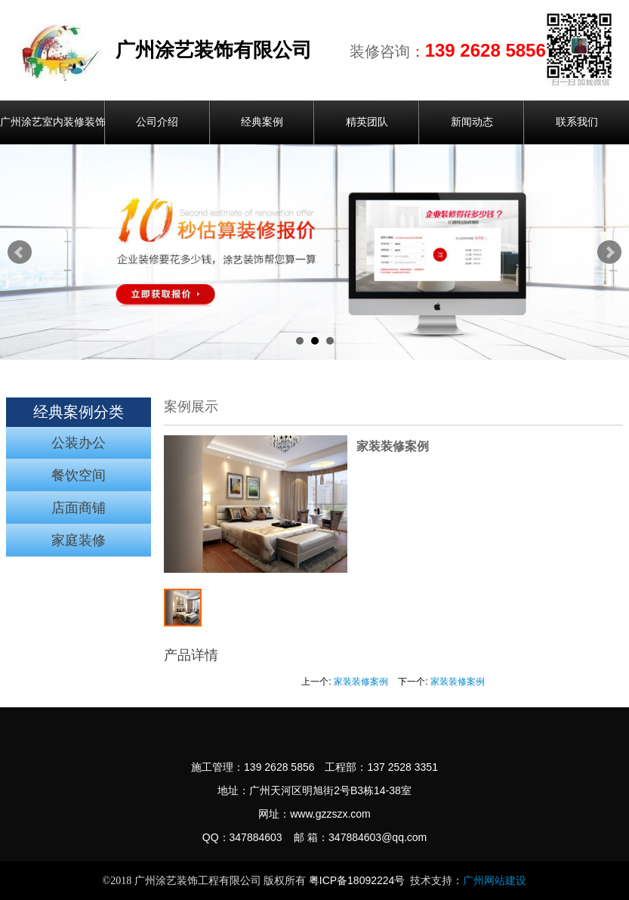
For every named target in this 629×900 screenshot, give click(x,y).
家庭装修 (78, 540)
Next (609, 252)
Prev (20, 252)
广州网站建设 (494, 880)
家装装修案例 (361, 681)
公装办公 (78, 442)
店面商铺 (78, 507)
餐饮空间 (78, 475)
